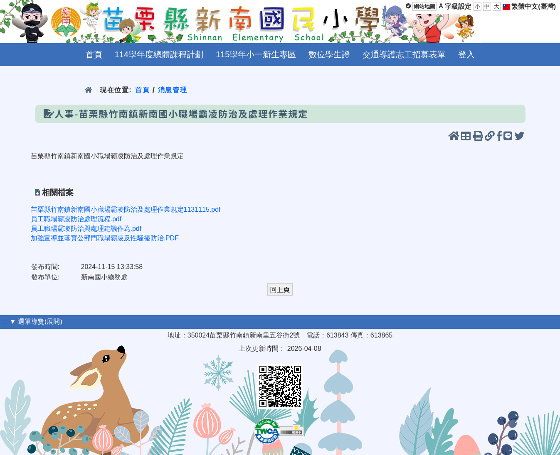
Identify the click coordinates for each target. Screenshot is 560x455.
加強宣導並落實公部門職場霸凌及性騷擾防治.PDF (105, 238)
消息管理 (172, 89)
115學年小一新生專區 (256, 54)
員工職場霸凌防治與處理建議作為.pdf (86, 228)
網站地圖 (424, 6)
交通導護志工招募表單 (404, 54)
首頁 (94, 54)
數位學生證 (329, 54)
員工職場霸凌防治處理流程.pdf (76, 219)
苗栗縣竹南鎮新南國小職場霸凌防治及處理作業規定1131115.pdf (126, 209)
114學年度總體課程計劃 (159, 54)
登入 (466, 54)
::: (4, 321)
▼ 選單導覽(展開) (36, 321)
